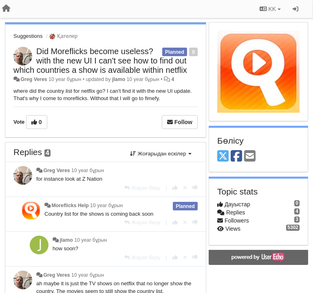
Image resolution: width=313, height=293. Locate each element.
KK (270, 9)
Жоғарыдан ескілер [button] (161, 154)
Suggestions (28, 36)
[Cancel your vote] (185, 188)
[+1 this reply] (175, 188)
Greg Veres (33, 79)
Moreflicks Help (69, 205)
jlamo (118, 79)
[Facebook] (236, 156)
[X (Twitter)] (223, 156)
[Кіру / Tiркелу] (295, 9)
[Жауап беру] (142, 188)
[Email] (250, 156)
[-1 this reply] (195, 188)
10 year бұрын (87, 170)
